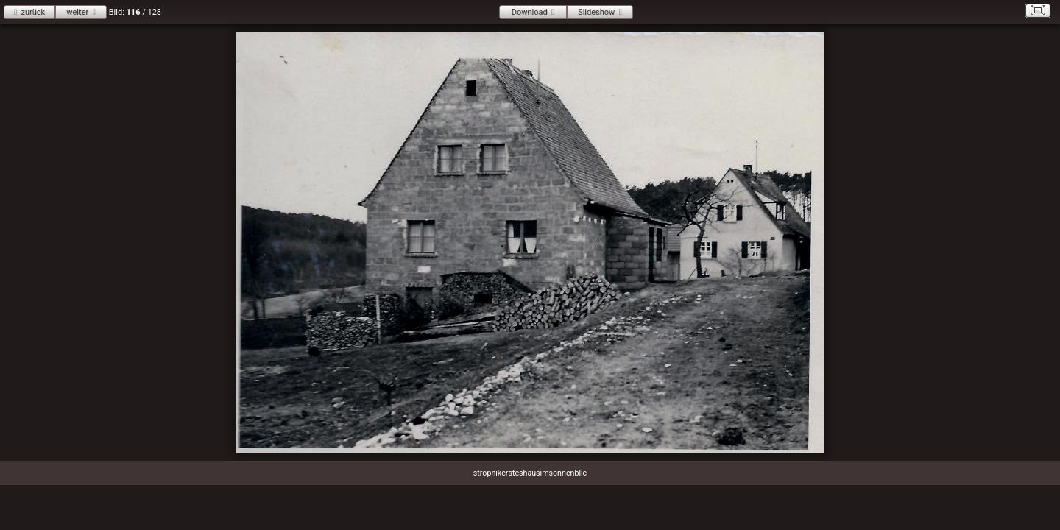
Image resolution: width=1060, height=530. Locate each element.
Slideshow (596, 12)
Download (530, 12)
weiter (77, 12)
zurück (33, 12)
